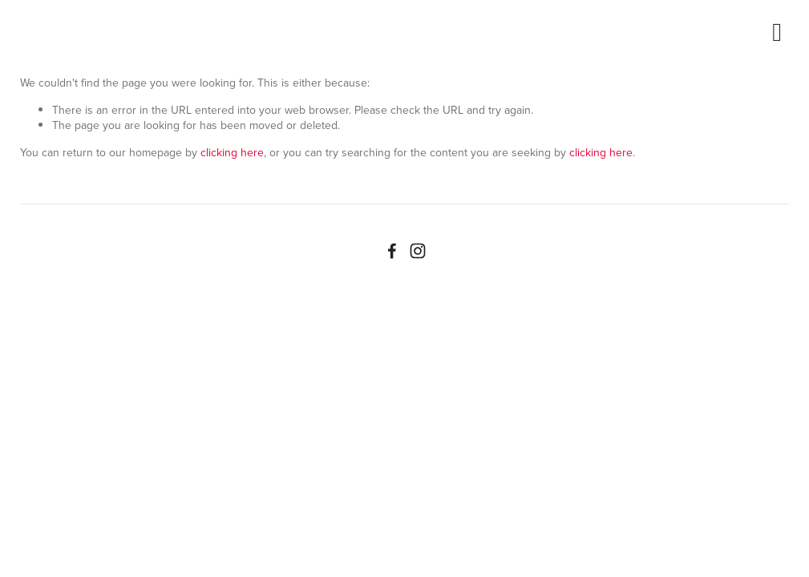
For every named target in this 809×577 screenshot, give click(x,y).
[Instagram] (418, 251)
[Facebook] (392, 251)
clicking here (232, 152)
